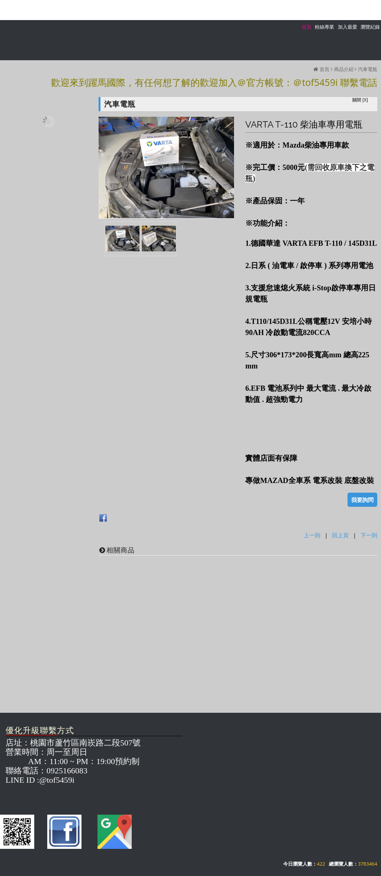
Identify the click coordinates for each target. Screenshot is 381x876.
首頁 (324, 69)
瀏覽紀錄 (370, 26)
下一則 (369, 535)
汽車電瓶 (367, 69)
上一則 (312, 535)
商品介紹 (343, 69)
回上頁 (340, 535)
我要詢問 (362, 499)
